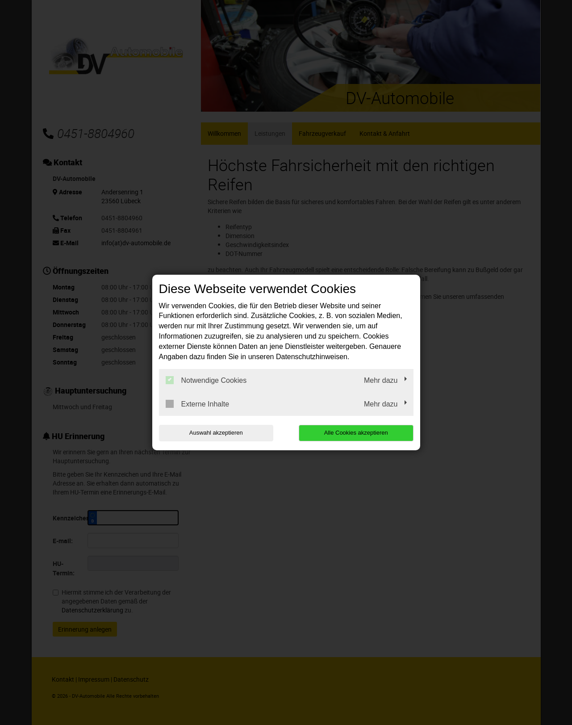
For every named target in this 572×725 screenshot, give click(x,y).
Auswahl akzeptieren (216, 432)
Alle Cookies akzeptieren (356, 432)
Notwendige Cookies (206, 380)
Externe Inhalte (198, 404)
